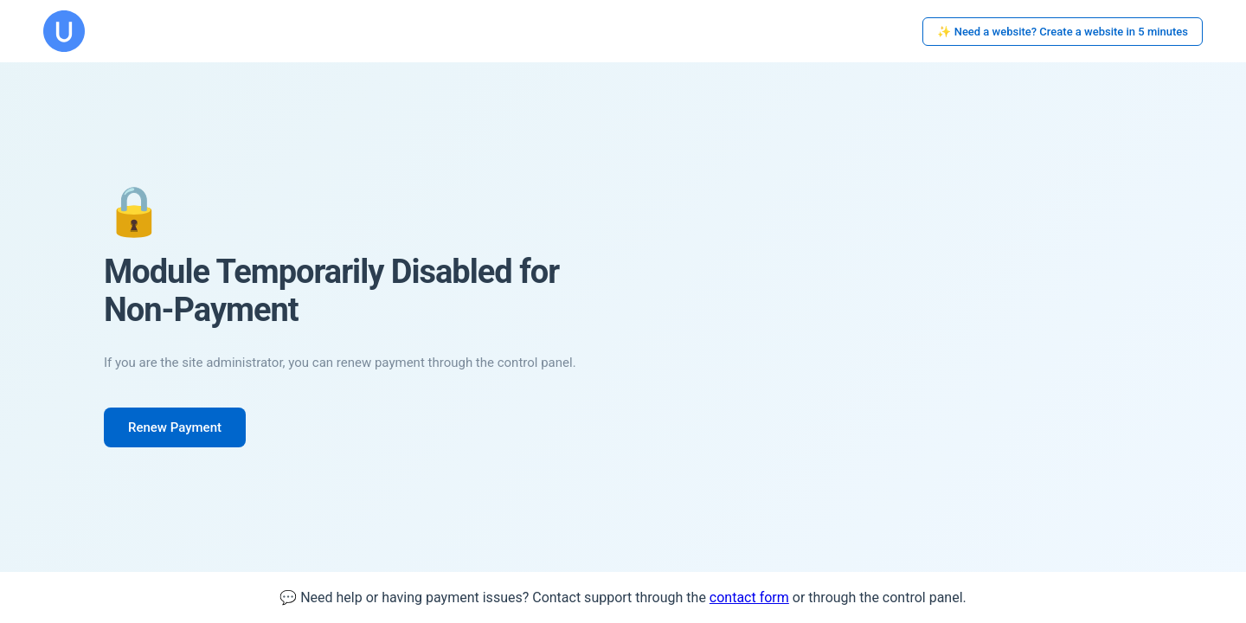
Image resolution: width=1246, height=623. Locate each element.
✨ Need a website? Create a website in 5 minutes (1062, 31)
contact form (749, 597)
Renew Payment (175, 427)
